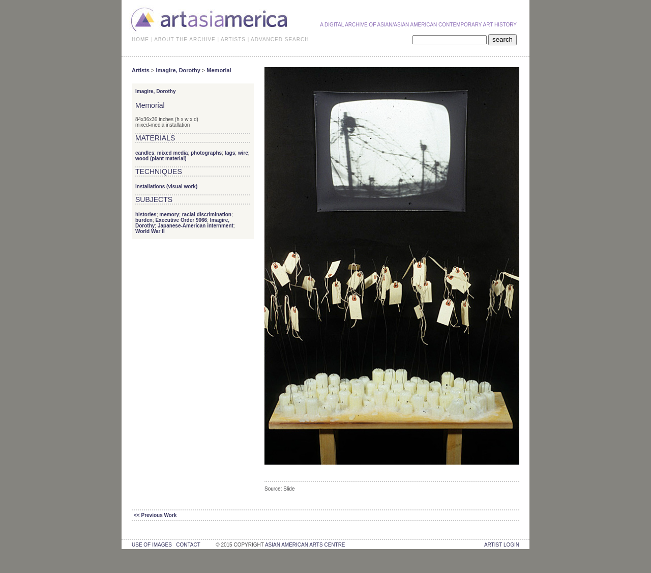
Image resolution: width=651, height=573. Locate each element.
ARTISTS (233, 39)
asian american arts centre (305, 545)
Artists (141, 70)
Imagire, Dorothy (178, 70)
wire (243, 153)
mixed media (172, 153)
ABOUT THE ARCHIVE (185, 39)
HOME (140, 39)
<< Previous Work (155, 515)
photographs (206, 153)
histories (146, 214)
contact (188, 545)
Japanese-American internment (195, 225)
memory (169, 214)
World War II (150, 231)
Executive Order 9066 (181, 220)
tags (230, 153)
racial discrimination (206, 214)
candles (144, 153)
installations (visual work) (166, 186)
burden (144, 220)
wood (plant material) (161, 158)
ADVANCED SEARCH (280, 39)
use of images (152, 545)
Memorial (218, 70)
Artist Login (501, 545)
